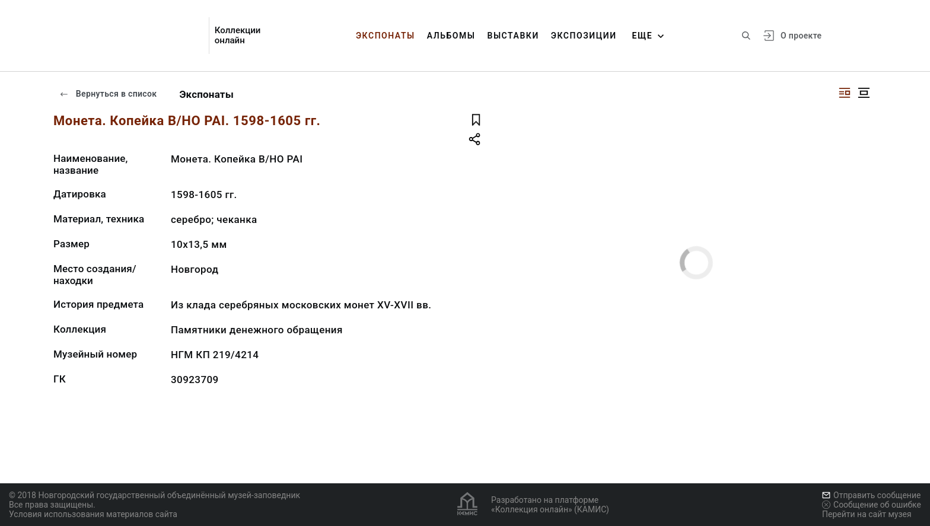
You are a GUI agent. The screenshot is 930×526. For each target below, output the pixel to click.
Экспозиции (584, 35)
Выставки (513, 35)
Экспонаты (385, 35)
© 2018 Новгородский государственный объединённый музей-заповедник (154, 495)
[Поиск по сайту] (746, 35)
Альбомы (451, 35)
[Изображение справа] (844, 93)
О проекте (801, 35)
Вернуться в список (108, 93)
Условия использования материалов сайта (93, 514)
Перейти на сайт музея (867, 514)
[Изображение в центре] (863, 93)
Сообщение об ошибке (871, 504)
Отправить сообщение (871, 495)
